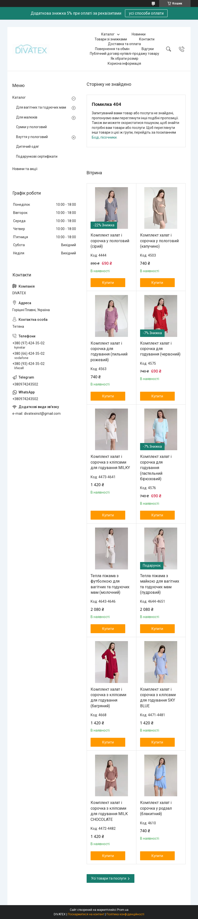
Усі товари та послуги (108, 878)
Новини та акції (24, 169)
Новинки (139, 34)
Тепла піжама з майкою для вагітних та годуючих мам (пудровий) (159, 584)
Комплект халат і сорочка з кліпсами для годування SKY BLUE (158, 697)
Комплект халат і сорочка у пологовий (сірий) (110, 241)
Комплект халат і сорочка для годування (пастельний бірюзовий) (156, 467)
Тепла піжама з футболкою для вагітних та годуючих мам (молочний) (110, 584)
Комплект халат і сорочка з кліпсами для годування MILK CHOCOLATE (109, 811)
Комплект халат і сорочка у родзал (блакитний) (156, 808)
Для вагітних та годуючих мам (41, 107)
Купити (108, 283)
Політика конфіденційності (125, 914)
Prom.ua (122, 910)
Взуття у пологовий (32, 137)
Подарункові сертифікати (36, 156)
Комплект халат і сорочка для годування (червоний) (160, 349)
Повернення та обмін (112, 49)
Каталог (108, 34)
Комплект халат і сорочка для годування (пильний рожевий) (109, 351)
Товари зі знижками (111, 39)
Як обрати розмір (124, 58)
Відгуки (148, 49)
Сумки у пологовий (31, 127)
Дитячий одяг (27, 146)
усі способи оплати (146, 13)
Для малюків (26, 117)
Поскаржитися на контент (86, 914)
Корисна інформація (124, 63)
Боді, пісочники (104, 137)
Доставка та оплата (124, 44)
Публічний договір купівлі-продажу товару (124, 54)
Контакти (146, 39)
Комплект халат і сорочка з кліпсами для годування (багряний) (108, 697)
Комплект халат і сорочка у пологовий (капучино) (159, 241)
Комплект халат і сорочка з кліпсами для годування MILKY (110, 462)
